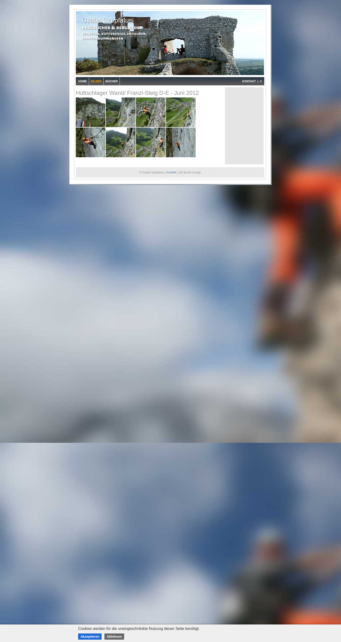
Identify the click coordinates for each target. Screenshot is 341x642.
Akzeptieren (90, 636)
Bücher (112, 81)
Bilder (96, 81)
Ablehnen (114, 636)
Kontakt (171, 172)
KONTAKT (249, 81)
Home (82, 81)
